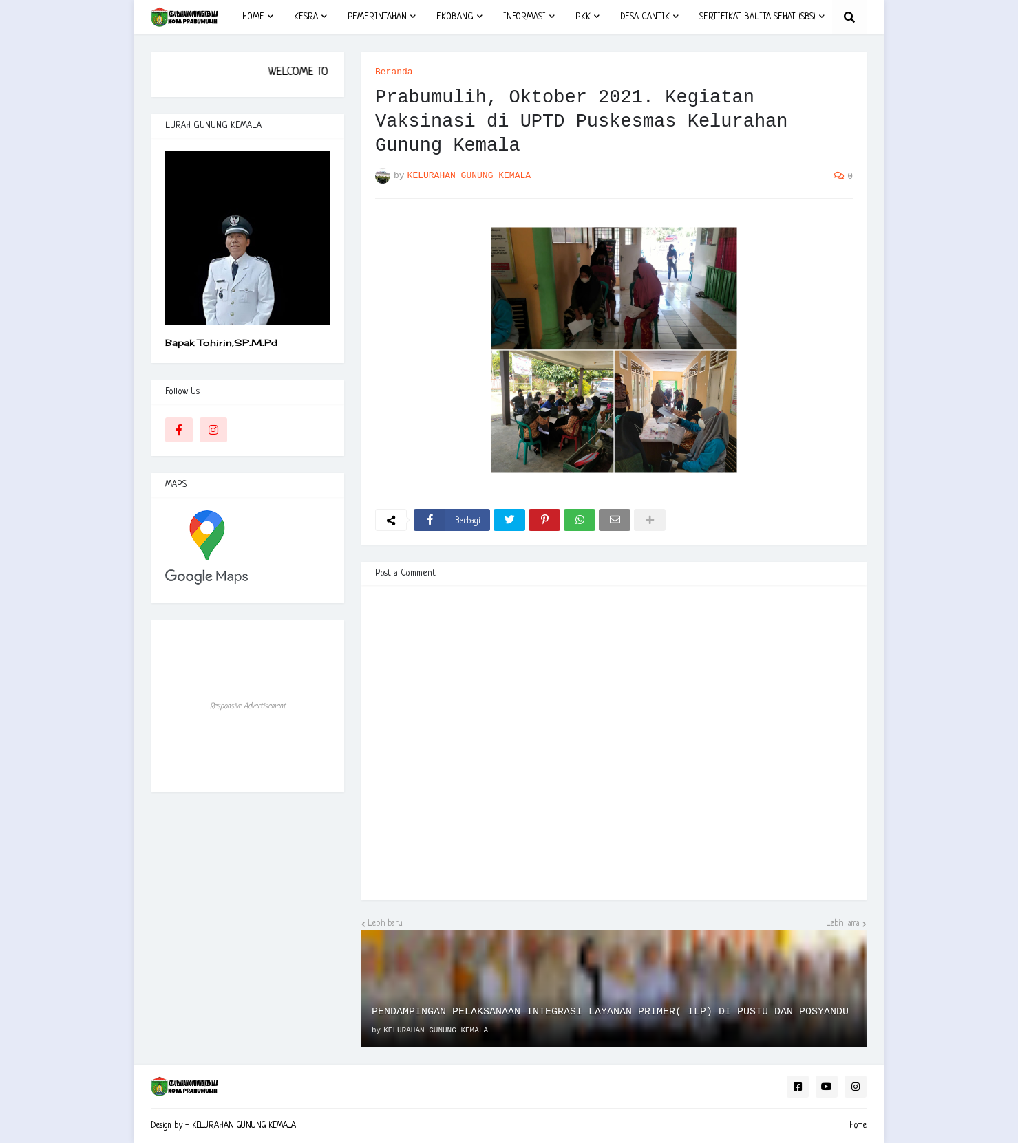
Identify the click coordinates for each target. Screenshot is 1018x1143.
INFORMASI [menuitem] (524, 17)
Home (858, 1126)
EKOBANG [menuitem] (455, 17)
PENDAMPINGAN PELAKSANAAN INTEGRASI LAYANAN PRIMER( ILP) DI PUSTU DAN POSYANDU (610, 1012)
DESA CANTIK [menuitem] (645, 17)
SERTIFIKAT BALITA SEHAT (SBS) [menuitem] (757, 17)
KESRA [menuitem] (306, 17)
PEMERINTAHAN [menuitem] (377, 17)
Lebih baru (385, 923)
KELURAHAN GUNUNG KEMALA (244, 1126)
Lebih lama (843, 923)
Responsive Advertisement (248, 706)
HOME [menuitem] (253, 17)
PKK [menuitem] (583, 17)
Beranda (394, 72)
